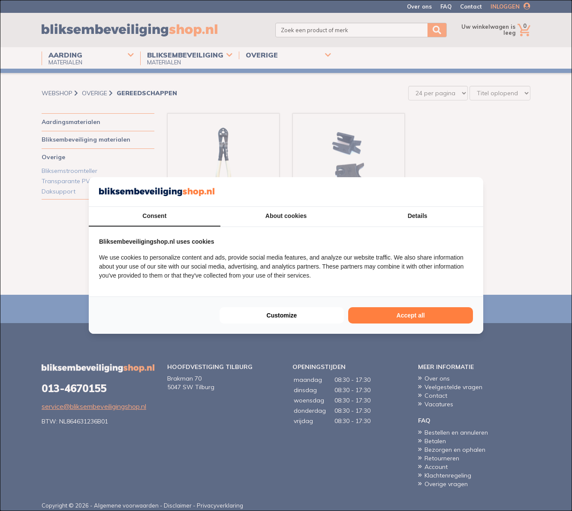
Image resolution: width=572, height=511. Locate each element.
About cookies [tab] (286, 215)
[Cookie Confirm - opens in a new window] (471, 191)
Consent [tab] (154, 215)
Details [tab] (417, 215)
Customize (282, 315)
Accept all (411, 315)
